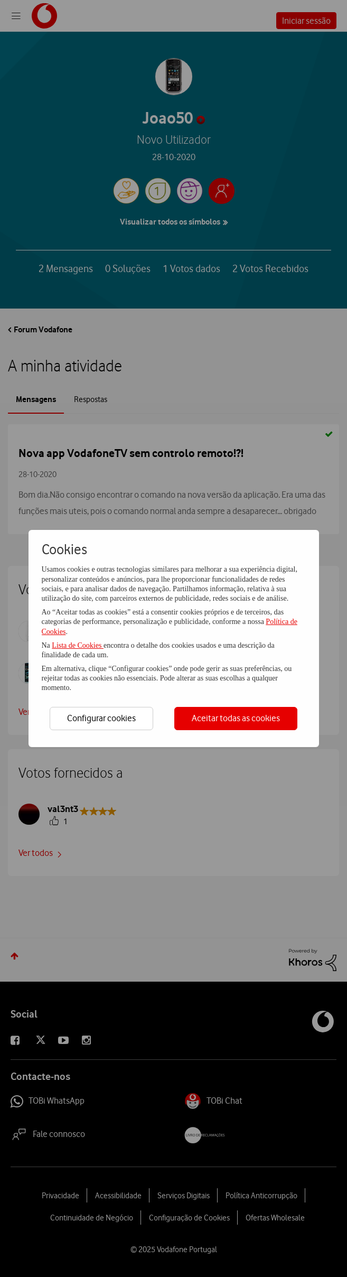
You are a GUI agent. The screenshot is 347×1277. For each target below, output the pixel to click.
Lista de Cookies (78, 645)
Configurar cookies (101, 718)
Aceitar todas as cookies (236, 718)
